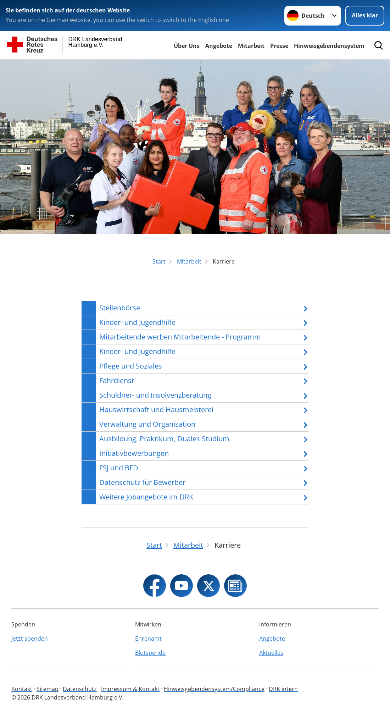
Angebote (218, 46)
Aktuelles (271, 653)
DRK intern (283, 689)
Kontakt (21, 689)
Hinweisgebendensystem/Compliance (214, 689)
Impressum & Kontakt (130, 689)
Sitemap (47, 689)
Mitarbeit (251, 46)
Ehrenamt (148, 638)
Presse (279, 46)
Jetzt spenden (29, 638)
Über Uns (187, 46)
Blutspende (150, 653)
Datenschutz (80, 689)
